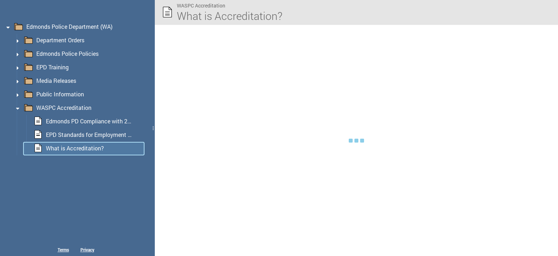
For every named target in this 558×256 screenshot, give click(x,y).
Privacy (87, 249)
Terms (63, 249)
